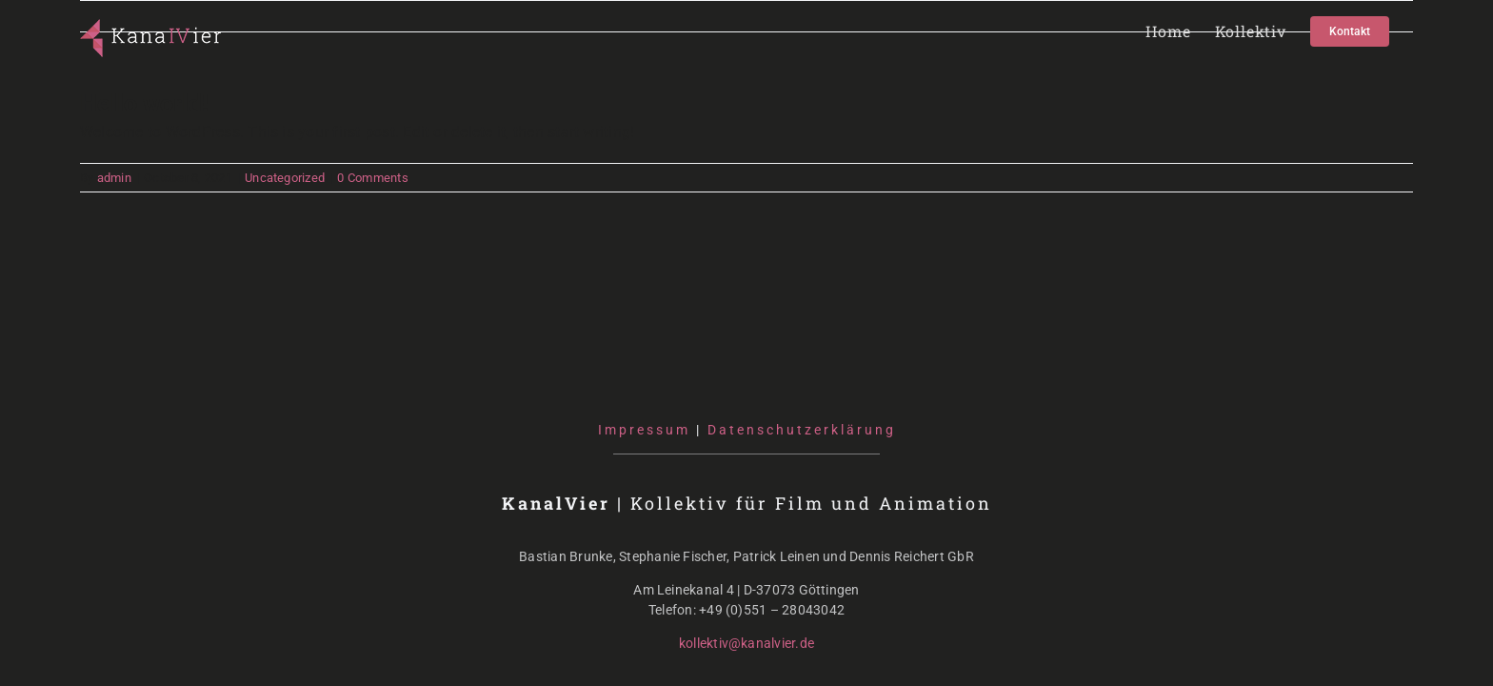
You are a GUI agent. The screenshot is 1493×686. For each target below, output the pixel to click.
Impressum (644, 429)
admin (114, 178)
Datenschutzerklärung (801, 429)
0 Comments (372, 178)
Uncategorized (285, 178)
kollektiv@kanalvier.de (746, 643)
